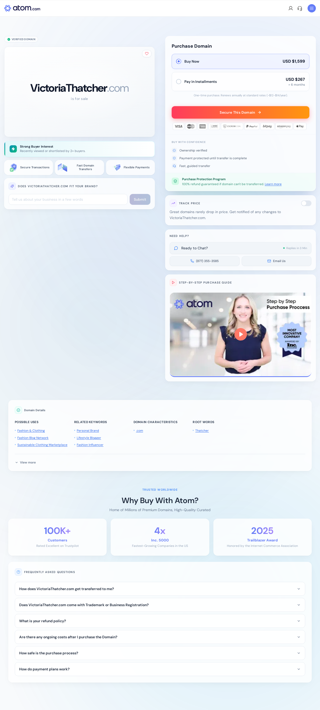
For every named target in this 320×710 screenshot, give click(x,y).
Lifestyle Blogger (89, 438)
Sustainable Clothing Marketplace (42, 445)
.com (139, 431)
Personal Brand (88, 431)
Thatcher (202, 431)
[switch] (306, 203)
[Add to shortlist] (146, 53)
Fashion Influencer (90, 445)
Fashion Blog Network (32, 438)
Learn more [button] (273, 184)
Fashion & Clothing (31, 431)
